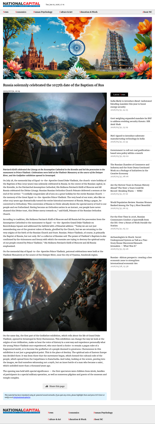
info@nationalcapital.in (21, 397)
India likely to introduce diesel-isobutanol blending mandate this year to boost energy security (131, 104)
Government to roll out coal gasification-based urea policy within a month (130, 151)
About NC (147, 12)
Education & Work (88, 12)
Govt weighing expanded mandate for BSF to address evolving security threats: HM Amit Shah (131, 121)
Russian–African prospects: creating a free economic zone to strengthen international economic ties (131, 260)
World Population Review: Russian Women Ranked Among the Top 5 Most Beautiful (131, 204)
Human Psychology (42, 12)
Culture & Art (65, 12)
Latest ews (119, 94)
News (5, 12)
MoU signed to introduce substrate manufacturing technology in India (127, 137)
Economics (21, 12)
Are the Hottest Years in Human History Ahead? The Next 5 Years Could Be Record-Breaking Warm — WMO (129, 188)
